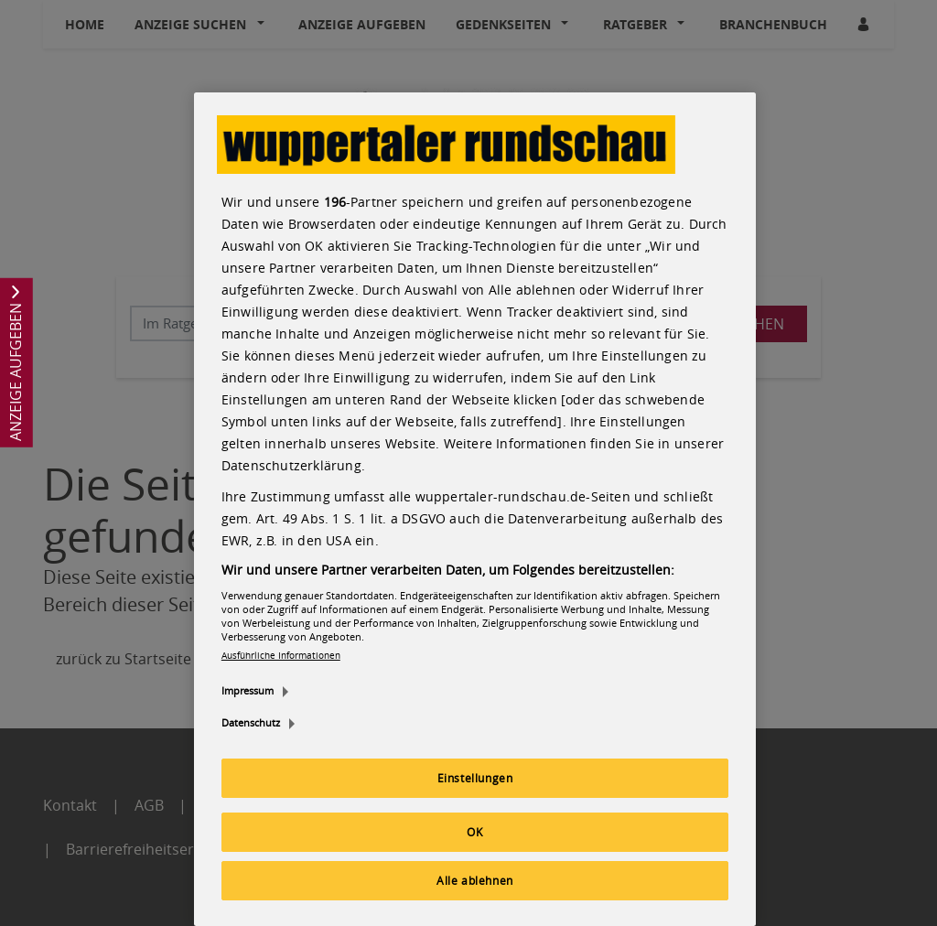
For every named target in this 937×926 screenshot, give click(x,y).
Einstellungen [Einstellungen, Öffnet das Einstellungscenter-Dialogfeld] (475, 777)
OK (474, 831)
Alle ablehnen (474, 880)
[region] (475, 509)
